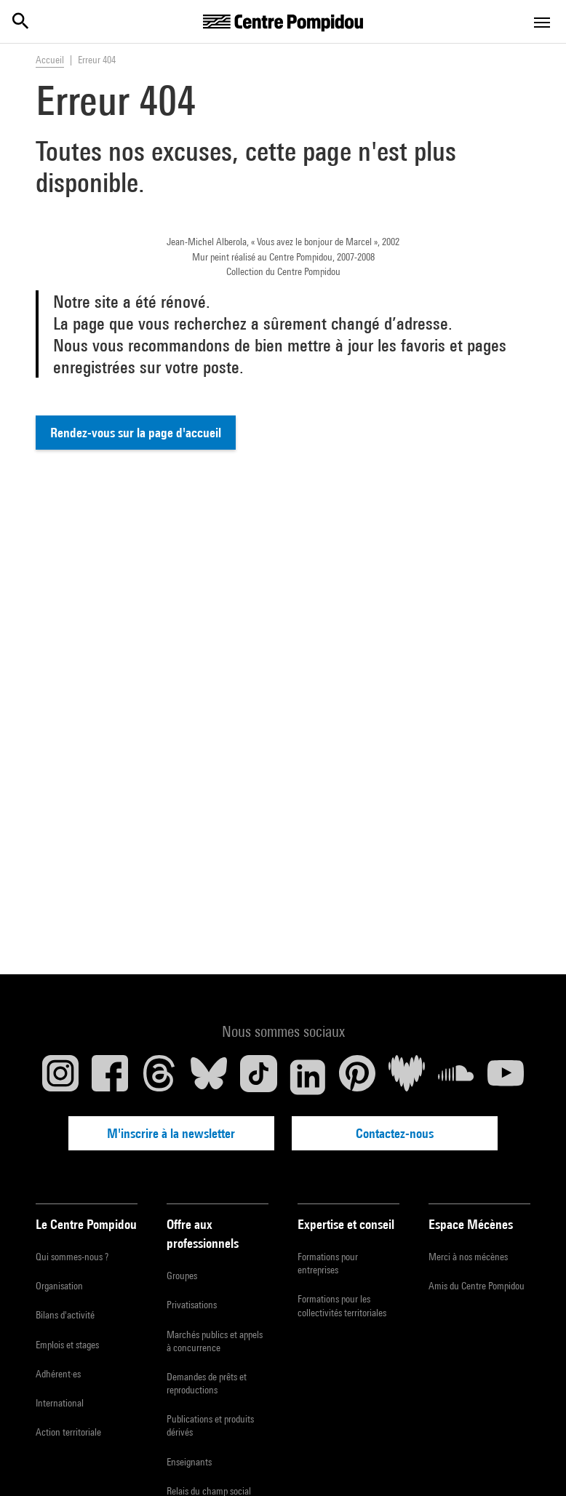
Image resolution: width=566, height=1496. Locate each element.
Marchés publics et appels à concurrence (215, 1340)
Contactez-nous (383, 1132)
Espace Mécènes (471, 1223)
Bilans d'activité (65, 1315)
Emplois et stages (67, 1344)
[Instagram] (60, 1076)
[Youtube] (505, 1076)
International (60, 1402)
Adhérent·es (58, 1373)
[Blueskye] (209, 1076)
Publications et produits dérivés (210, 1425)
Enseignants (189, 1461)
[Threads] (159, 1076)
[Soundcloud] (456, 1076)
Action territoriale (68, 1432)
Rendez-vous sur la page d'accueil (135, 432)
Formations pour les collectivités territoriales (342, 1305)
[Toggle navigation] (542, 22)
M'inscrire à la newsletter (183, 1132)
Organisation (59, 1286)
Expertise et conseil (346, 1223)
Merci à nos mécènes (468, 1256)
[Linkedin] (307, 1076)
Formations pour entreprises (328, 1262)
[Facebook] (110, 1076)
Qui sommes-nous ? (72, 1256)
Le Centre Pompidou (86, 1223)
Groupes (182, 1275)
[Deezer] (406, 1076)
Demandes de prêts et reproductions (207, 1382)
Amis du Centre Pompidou (477, 1286)
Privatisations (192, 1304)
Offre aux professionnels (203, 1233)
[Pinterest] (357, 1076)
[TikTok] (258, 1076)
